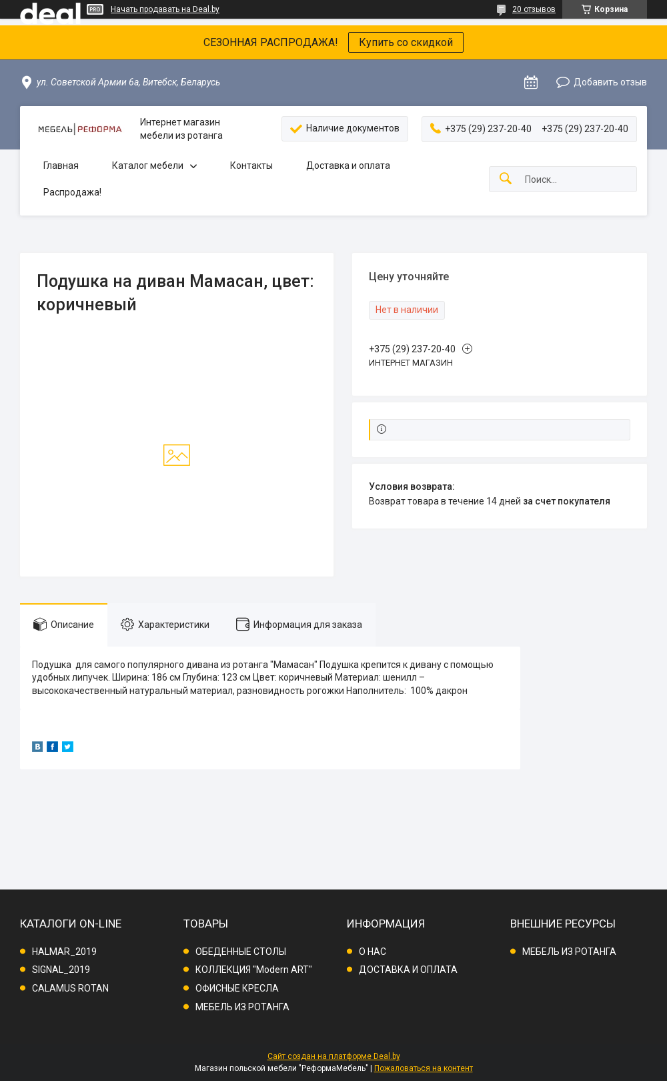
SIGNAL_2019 (61, 969)
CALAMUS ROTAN (70, 988)
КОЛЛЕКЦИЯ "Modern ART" (253, 969)
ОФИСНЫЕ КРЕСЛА (237, 988)
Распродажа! (72, 192)
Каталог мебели (147, 165)
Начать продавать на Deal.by (165, 9)
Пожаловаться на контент (423, 1068)
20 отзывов (534, 9)
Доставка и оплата (348, 165)
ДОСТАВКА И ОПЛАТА (408, 969)
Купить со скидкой (406, 42)
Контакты (251, 165)
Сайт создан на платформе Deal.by (333, 1056)
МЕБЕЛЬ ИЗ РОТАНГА (242, 1007)
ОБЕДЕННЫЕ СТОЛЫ (240, 951)
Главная (61, 165)
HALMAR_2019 (64, 951)
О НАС (372, 951)
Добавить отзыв (610, 82)
